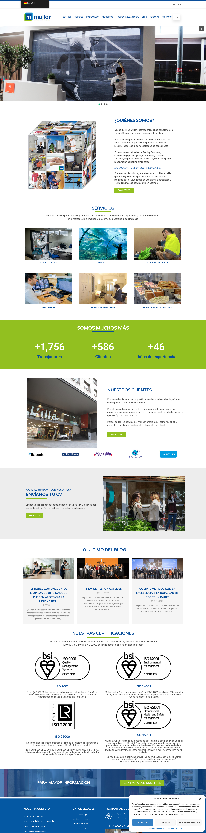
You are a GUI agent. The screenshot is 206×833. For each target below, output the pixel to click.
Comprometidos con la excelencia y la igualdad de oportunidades (157, 593)
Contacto (167, 17)
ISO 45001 (143, 735)
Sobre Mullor (92, 17)
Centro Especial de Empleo (35, 826)
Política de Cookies (82, 824)
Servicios (67, 17)
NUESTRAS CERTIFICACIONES (103, 633)
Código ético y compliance (35, 832)
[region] (103, 64)
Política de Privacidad (174, 828)
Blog (144, 17)
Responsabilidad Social (128, 17)
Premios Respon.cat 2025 (103, 588)
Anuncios (82, 828)
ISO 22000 (62, 737)
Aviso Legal (82, 815)
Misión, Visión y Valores (33, 816)
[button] (200, 798)
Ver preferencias (189, 822)
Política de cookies (157, 828)
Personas (154, 17)
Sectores (78, 17)
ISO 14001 (143, 686)
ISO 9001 (62, 686)
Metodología (108, 17)
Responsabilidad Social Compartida (39, 821)
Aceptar (142, 822)
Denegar (165, 822)
